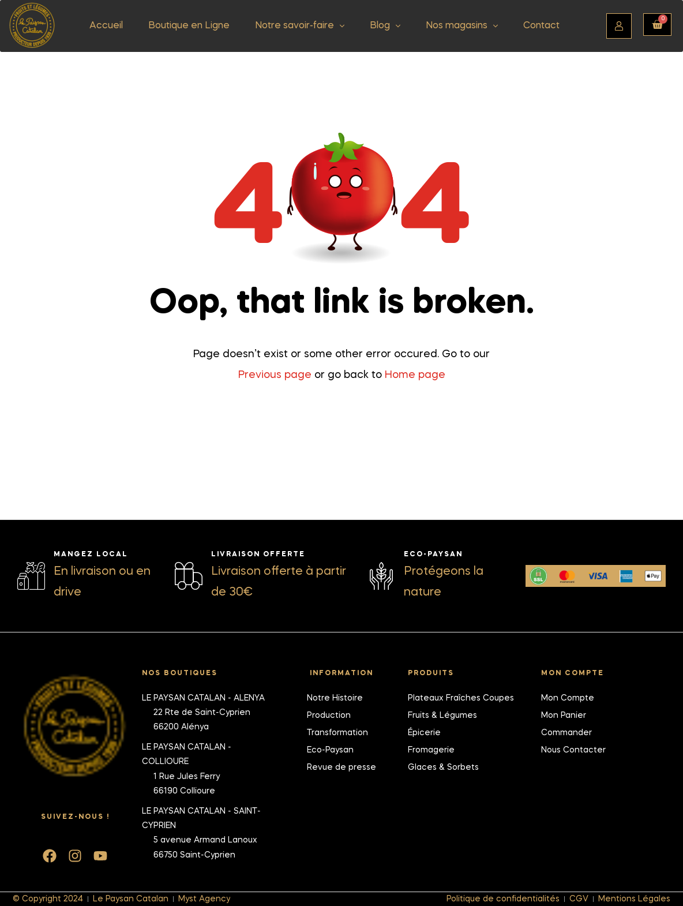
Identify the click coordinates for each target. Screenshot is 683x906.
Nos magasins (462, 26)
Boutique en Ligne (189, 26)
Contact (541, 26)
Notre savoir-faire (299, 26)
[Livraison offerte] (188, 575)
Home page (415, 375)
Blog (385, 26)
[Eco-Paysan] (381, 575)
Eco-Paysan (433, 554)
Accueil (106, 26)
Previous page (275, 375)
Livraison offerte (258, 554)
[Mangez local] (31, 575)
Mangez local (91, 554)
